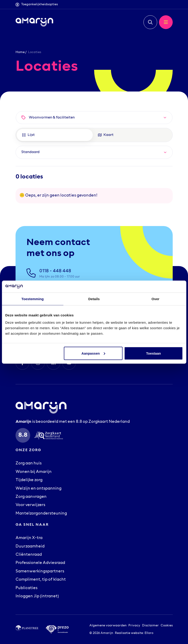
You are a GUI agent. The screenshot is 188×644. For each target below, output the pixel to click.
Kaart (106, 135)
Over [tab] (155, 299)
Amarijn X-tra (29, 538)
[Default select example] (94, 152)
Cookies (167, 625)
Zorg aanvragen (31, 497)
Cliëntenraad (29, 555)
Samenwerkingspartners (40, 571)
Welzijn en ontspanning (38, 488)
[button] (150, 22)
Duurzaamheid (30, 546)
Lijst (28, 135)
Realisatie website (129, 633)
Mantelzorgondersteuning (41, 513)
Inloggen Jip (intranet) (37, 596)
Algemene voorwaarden (108, 625)
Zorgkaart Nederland (109, 422)
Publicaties (26, 588)
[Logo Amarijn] (34, 22)
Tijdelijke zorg (29, 480)
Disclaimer (150, 625)
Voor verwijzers (30, 505)
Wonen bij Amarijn (34, 472)
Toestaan (153, 353)
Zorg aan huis (29, 463)
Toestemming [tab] (32, 299)
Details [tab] (94, 299)
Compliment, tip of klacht (41, 580)
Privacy (134, 625)
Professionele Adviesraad (40, 563)
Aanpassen (93, 353)
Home (20, 52)
